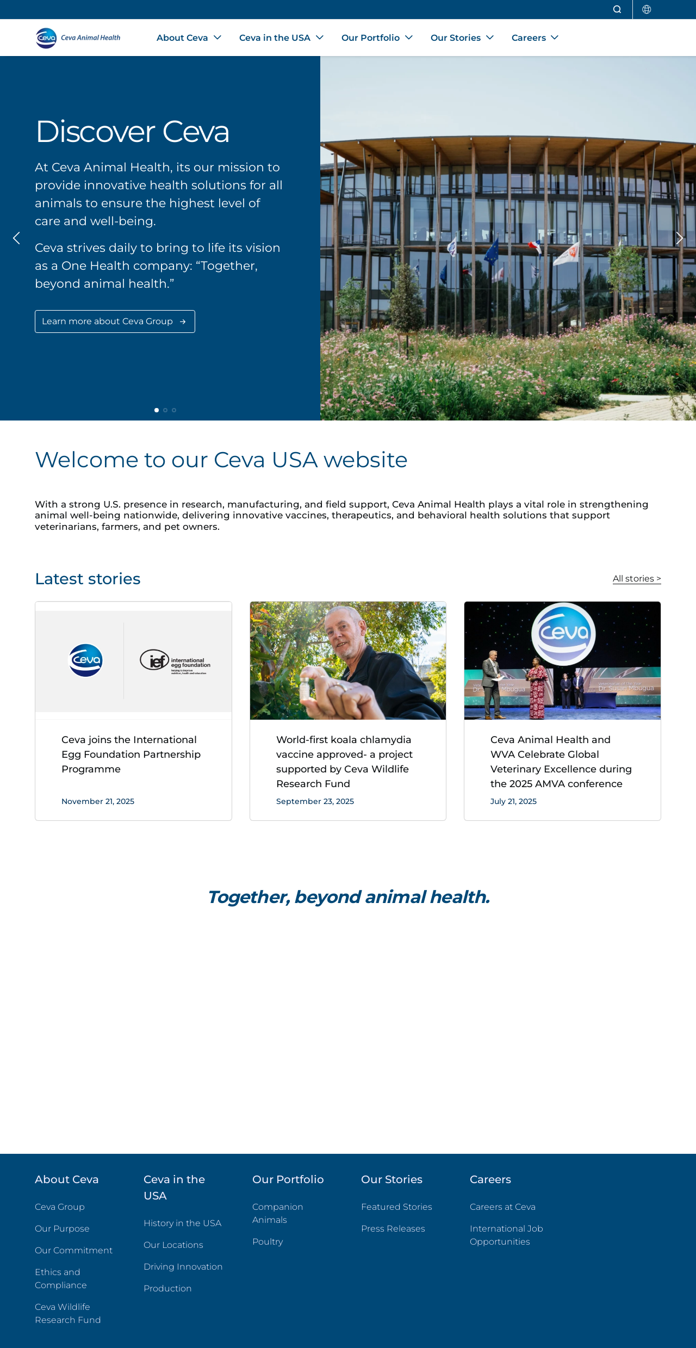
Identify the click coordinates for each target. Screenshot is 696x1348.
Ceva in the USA (174, 1187)
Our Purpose (62, 1228)
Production (168, 1288)
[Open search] (617, 9)
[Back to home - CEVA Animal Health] (82, 38)
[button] (156, 410)
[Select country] (647, 9)
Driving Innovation (183, 1267)
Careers (490, 1179)
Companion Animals (277, 1213)
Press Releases (393, 1228)
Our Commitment (74, 1250)
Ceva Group (60, 1207)
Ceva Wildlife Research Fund (76, 1313)
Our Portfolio (288, 1179)
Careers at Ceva (503, 1207)
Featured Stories (396, 1207)
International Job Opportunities (511, 1235)
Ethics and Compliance (61, 1278)
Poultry (293, 1241)
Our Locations (173, 1245)
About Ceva (67, 1179)
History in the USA (182, 1223)
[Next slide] (679, 238)
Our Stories (391, 1179)
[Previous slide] (17, 238)
